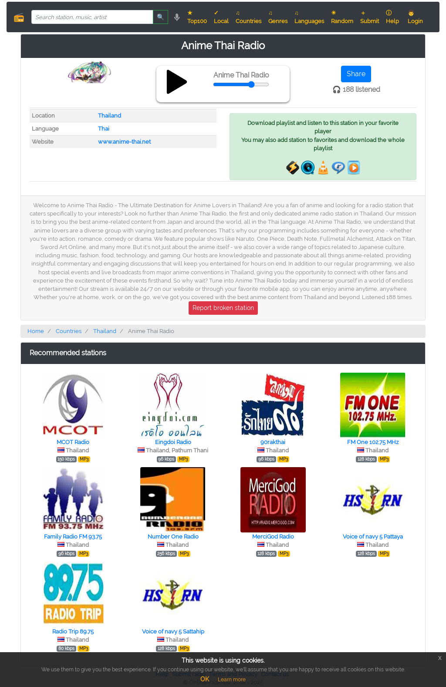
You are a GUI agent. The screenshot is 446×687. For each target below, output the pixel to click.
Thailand (109, 115)
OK (204, 679)
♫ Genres (277, 17)
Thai (103, 128)
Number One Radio (173, 536)
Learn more (232, 680)
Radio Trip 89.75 (73, 631)
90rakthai (272, 442)
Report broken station (223, 307)
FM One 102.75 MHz (373, 442)
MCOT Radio (73, 442)
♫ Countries (248, 17)
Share (356, 74)
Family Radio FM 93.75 (73, 536)
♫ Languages (309, 17)
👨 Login (415, 17)
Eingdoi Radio (173, 442)
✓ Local (221, 17)
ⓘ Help (392, 17)
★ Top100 (197, 17)
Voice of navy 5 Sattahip (173, 631)
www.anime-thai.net (124, 141)
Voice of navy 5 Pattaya (373, 536)
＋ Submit (369, 17)
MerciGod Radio (273, 536)
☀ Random (342, 17)
